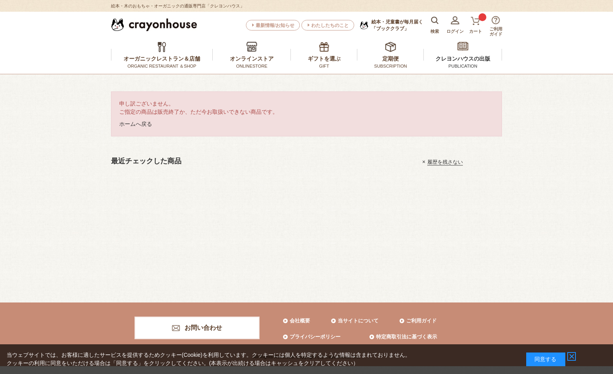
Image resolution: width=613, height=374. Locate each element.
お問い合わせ (203, 327)
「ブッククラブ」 (397, 25)
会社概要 (300, 321)
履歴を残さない (445, 162)
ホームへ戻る (135, 124)
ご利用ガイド (421, 321)
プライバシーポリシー (315, 337)
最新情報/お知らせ (275, 25)
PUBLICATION (462, 66)
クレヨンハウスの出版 (463, 58)
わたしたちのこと (330, 25)
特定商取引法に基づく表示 (406, 337)
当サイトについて (358, 321)
